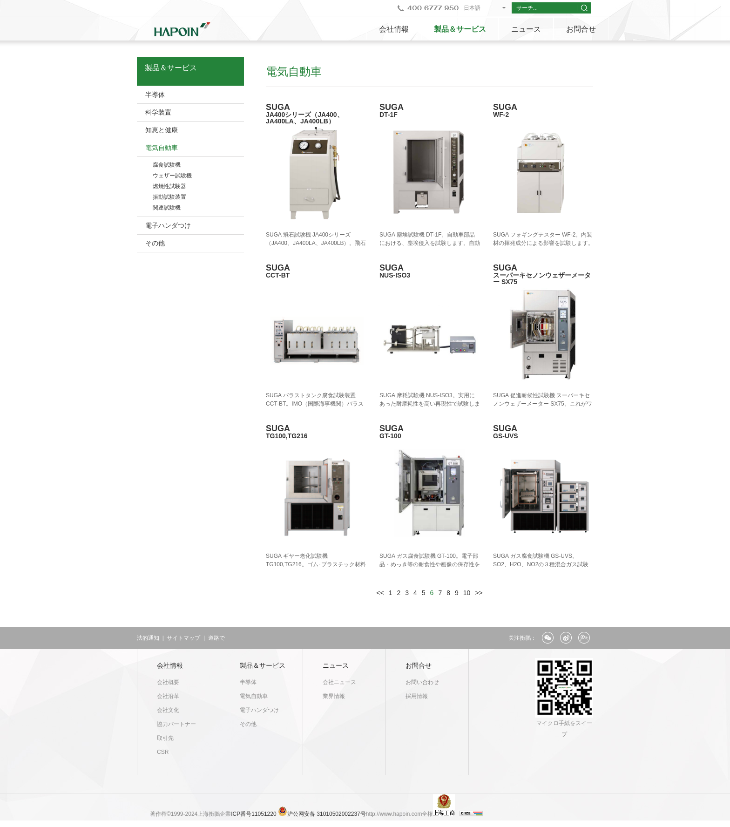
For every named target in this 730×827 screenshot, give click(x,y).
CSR (163, 752)
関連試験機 (167, 207)
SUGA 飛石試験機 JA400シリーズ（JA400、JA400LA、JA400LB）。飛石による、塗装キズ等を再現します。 (316, 243)
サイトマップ (183, 638)
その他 (155, 243)
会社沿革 (168, 696)
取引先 (165, 738)
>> (478, 593)
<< (380, 593)
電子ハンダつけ (168, 225)
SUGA (316, 113)
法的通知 (148, 638)
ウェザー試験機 (172, 175)
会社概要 (168, 682)
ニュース (526, 29)
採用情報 (417, 696)
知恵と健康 (161, 130)
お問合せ (581, 29)
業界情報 (334, 696)
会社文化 (168, 710)
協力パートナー (176, 724)
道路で (216, 638)
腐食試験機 (167, 165)
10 (467, 593)
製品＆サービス (460, 29)
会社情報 (394, 29)
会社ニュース (339, 682)
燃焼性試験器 (169, 186)
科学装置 (158, 112)
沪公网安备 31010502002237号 (326, 814)
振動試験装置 (169, 197)
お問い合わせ (422, 682)
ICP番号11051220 (254, 814)
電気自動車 (161, 147)
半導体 (155, 94)
